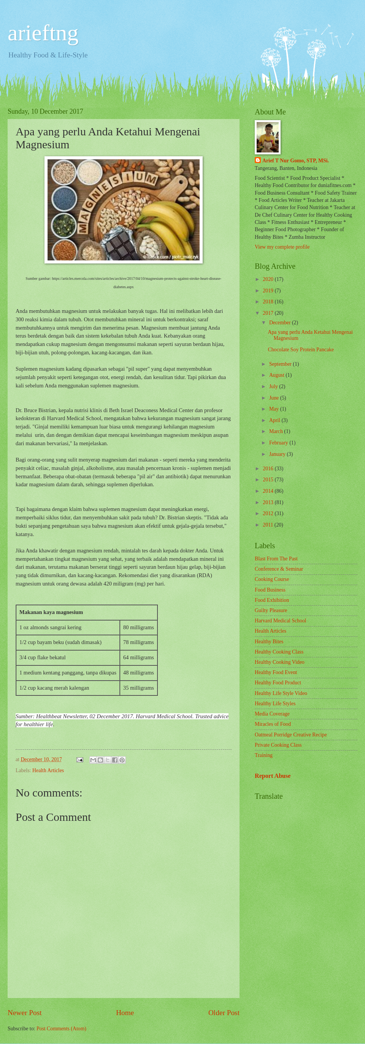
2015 (269, 479)
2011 (269, 525)
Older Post (224, 1013)
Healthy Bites (269, 641)
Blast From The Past (276, 559)
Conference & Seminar (279, 569)
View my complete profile (282, 247)
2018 (269, 302)
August (277, 375)
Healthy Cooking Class (279, 652)
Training (264, 755)
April (275, 420)
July (274, 386)
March (276, 431)
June (274, 398)
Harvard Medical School (280, 621)
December (280, 322)
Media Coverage (272, 714)
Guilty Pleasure (271, 610)
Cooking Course (272, 579)
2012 (269, 513)
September (281, 364)
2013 (269, 502)
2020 (269, 279)
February (279, 443)
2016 (269, 468)
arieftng (43, 32)
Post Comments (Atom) (61, 1028)
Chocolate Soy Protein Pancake (301, 349)
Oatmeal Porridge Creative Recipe (291, 735)
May (274, 409)
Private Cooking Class (278, 745)
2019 (269, 291)
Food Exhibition (272, 600)
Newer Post (25, 1013)
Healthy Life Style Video (281, 693)
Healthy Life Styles (275, 703)
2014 (269, 491)
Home (125, 1013)
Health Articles (48, 770)
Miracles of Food (273, 724)
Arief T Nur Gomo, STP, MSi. (295, 160)
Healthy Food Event (276, 672)
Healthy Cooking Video (280, 662)
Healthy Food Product (278, 682)
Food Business (270, 590)
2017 (269, 313)
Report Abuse (273, 776)
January (278, 454)
